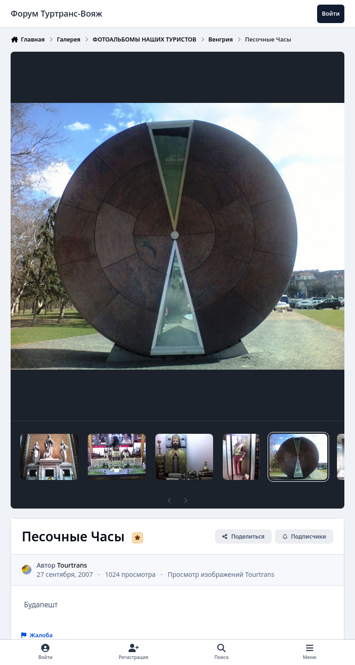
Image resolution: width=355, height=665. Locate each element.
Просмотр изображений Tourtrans (221, 574)
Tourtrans (72, 565)
